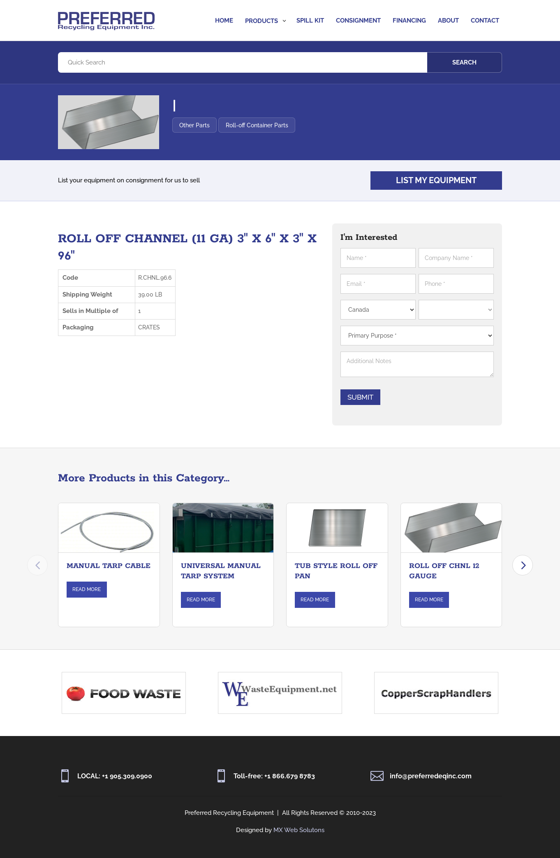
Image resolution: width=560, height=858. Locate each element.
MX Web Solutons (298, 830)
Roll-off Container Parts (289, 125)
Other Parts (227, 125)
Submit (366, 397)
